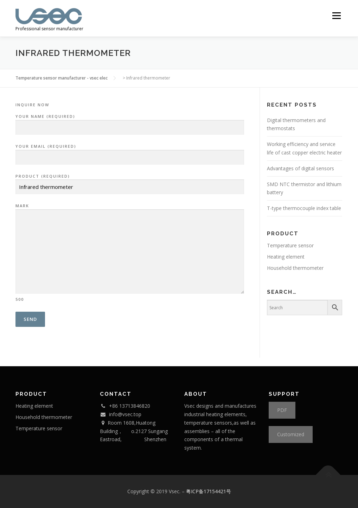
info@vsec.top (125, 414)
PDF (282, 410)
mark (129, 252)
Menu (336, 15)
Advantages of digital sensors (300, 168)
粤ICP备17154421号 (208, 491)
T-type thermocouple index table (304, 208)
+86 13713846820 (129, 405)
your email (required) (129, 152)
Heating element (286, 256)
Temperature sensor (290, 245)
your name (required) (129, 122)
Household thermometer (295, 268)
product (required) (129, 181)
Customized (290, 434)
